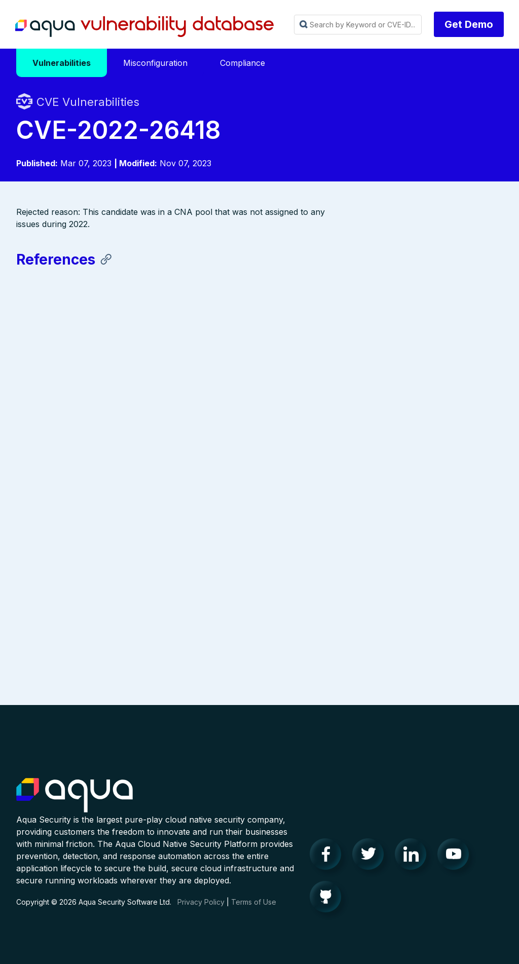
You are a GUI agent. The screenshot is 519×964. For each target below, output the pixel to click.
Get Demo (468, 24)
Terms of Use (253, 911)
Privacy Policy (201, 911)
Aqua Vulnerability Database (144, 27)
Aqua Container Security (74, 805)
